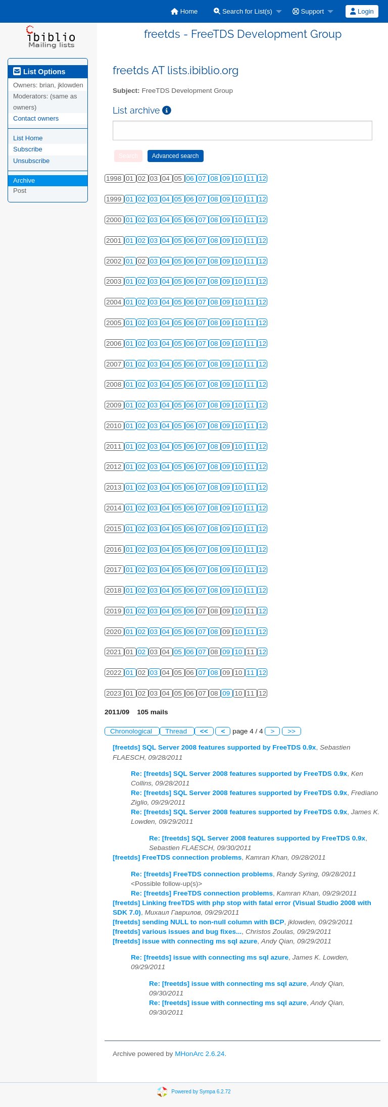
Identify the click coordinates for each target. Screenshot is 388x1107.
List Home (28, 138)
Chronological (132, 731)
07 (203, 178)
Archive (24, 180)
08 (215, 178)
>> (291, 731)
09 (227, 178)
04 (167, 199)
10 (239, 178)
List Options (39, 72)
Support (308, 11)
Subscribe (27, 149)
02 (143, 199)
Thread (177, 731)
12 (262, 178)
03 (155, 199)
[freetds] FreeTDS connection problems (177, 857)
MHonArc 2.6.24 (199, 1054)
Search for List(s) (243, 11)
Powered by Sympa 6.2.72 (200, 1091)
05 (179, 199)
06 (191, 178)
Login (361, 11)
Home (184, 11)
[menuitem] (184, 11)
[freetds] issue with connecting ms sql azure (185, 941)
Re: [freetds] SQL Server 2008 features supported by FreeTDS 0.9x (239, 773)
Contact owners (36, 118)
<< (204, 731)
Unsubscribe (31, 161)
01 (130, 199)
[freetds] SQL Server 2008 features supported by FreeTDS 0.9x (214, 747)
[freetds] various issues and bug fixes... (177, 931)
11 (251, 178)
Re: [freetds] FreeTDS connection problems (202, 874)
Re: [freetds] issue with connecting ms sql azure (209, 957)
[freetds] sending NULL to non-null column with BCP (198, 922)
